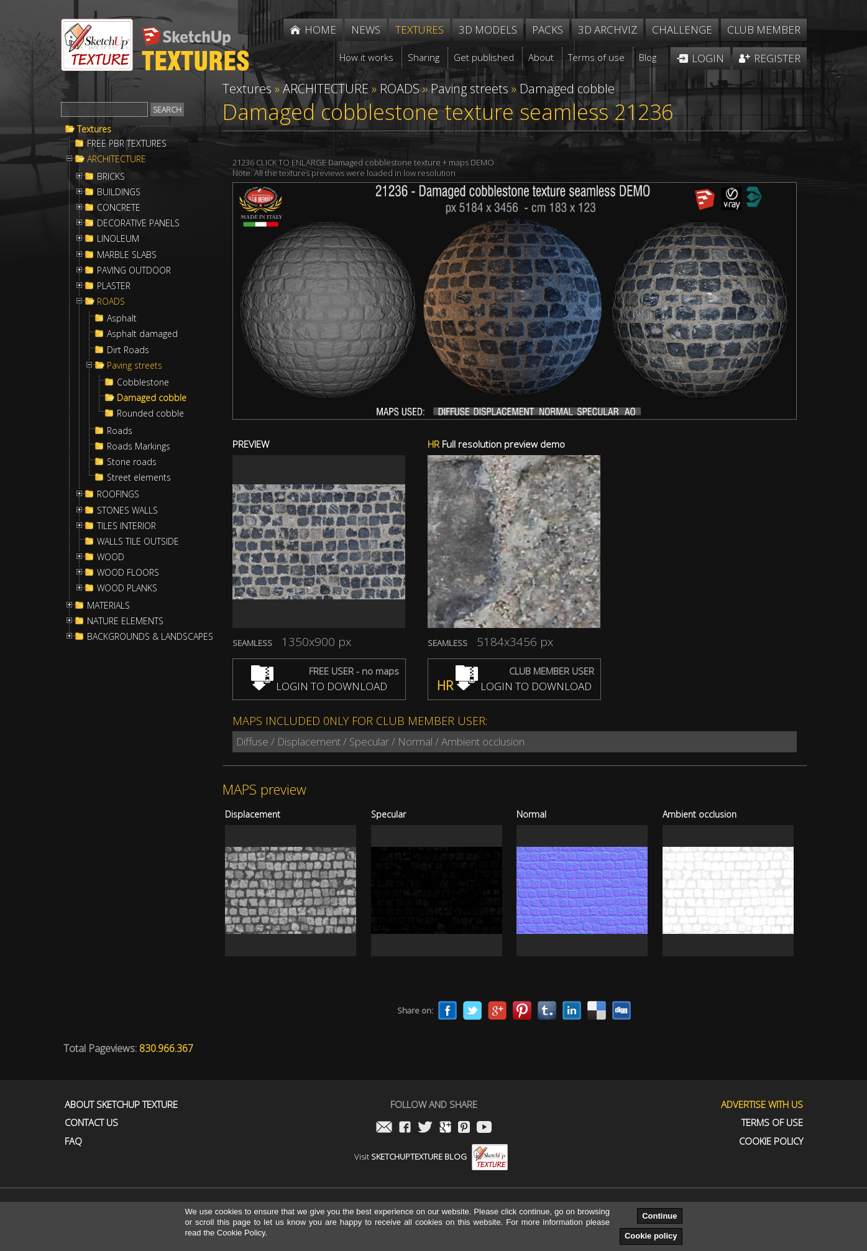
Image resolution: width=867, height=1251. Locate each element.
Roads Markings (138, 446)
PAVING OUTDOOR (134, 270)
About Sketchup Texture (121, 1104)
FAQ (73, 1141)
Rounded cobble (150, 413)
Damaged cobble (151, 398)
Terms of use (772, 1123)
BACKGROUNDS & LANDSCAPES (150, 636)
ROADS (111, 301)
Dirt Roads (128, 350)
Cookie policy (651, 1235)
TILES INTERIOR (126, 526)
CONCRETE (118, 207)
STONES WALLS (127, 510)
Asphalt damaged (142, 333)
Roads (119, 430)
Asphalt (122, 318)
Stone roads (132, 462)
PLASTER (114, 286)
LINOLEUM (118, 238)
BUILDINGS (118, 192)
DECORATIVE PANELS (138, 223)
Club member (763, 29)
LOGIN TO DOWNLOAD (319, 686)
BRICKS (111, 176)
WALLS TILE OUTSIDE (138, 541)
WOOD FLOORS (128, 572)
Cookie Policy (771, 1141)
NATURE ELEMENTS (125, 621)
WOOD (110, 557)
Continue (659, 1216)
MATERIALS (108, 605)
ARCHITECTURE (116, 159)
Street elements (139, 477)
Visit (431, 1156)
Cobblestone (143, 382)
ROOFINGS (118, 494)
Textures (94, 129)
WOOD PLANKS (127, 588)
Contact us (91, 1123)
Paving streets (134, 365)
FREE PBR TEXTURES (127, 143)
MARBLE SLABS (127, 255)
